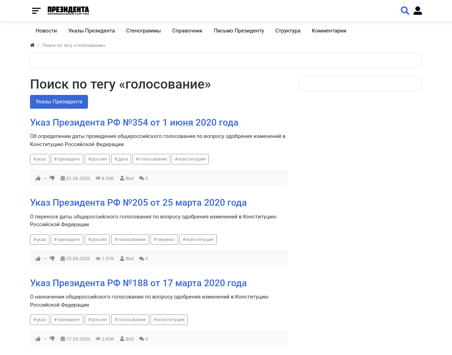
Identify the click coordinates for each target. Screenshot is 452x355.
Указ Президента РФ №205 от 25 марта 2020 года (138, 202)
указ (41, 159)
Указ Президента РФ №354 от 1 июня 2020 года (134, 122)
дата (123, 159)
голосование (153, 159)
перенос (166, 239)
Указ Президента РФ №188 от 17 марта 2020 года (138, 283)
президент (68, 159)
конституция (192, 159)
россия (99, 159)
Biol (130, 178)
